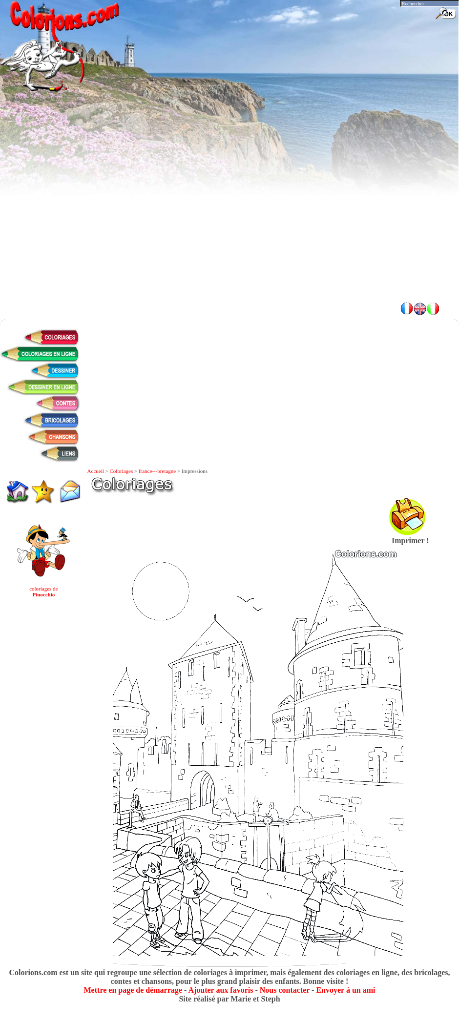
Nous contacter (285, 990)
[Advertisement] (230, 224)
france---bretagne (157, 471)
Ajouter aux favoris (220, 990)
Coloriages (121, 471)
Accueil (95, 471)
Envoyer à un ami (345, 990)
